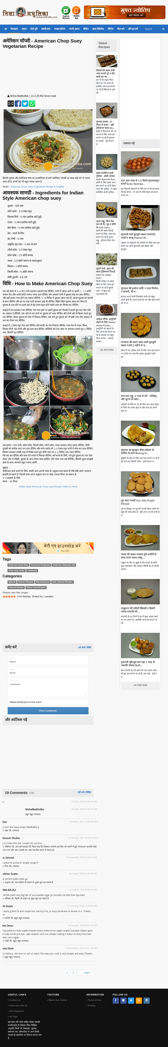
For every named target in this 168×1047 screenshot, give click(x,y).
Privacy (91, 1005)
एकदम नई (129, 143)
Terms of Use (94, 1000)
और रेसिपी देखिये (107, 350)
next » (87, 973)
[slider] (9, 596)
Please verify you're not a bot (26, 702)
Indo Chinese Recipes (59, 582)
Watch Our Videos (58, 1000)
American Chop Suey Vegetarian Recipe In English (38, 186)
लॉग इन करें (133, 28)
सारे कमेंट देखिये (84, 647)
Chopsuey (30, 570)
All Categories (16, 1011)
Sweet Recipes (105, 45)
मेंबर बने (120, 28)
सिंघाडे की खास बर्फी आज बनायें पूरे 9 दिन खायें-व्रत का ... (105, 73)
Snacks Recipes (25, 582)
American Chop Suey (18, 565)
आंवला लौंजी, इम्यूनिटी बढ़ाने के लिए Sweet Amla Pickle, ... (105, 322)
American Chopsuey (39, 565)
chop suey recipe (16, 570)
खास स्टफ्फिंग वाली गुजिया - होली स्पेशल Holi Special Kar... (105, 176)
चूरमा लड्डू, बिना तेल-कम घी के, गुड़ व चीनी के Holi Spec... (106, 224)
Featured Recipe (79, 582)
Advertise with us (18, 1005)
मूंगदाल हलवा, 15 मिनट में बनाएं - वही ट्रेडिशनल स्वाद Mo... (106, 124)
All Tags (13, 1016)
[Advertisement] (48, 72)
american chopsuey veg (60, 565)
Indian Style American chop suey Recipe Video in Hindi (48, 486)
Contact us (14, 1000)
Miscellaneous (41, 582)
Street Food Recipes (17, 587)
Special (12, 582)
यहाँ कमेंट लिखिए (84, 792)
